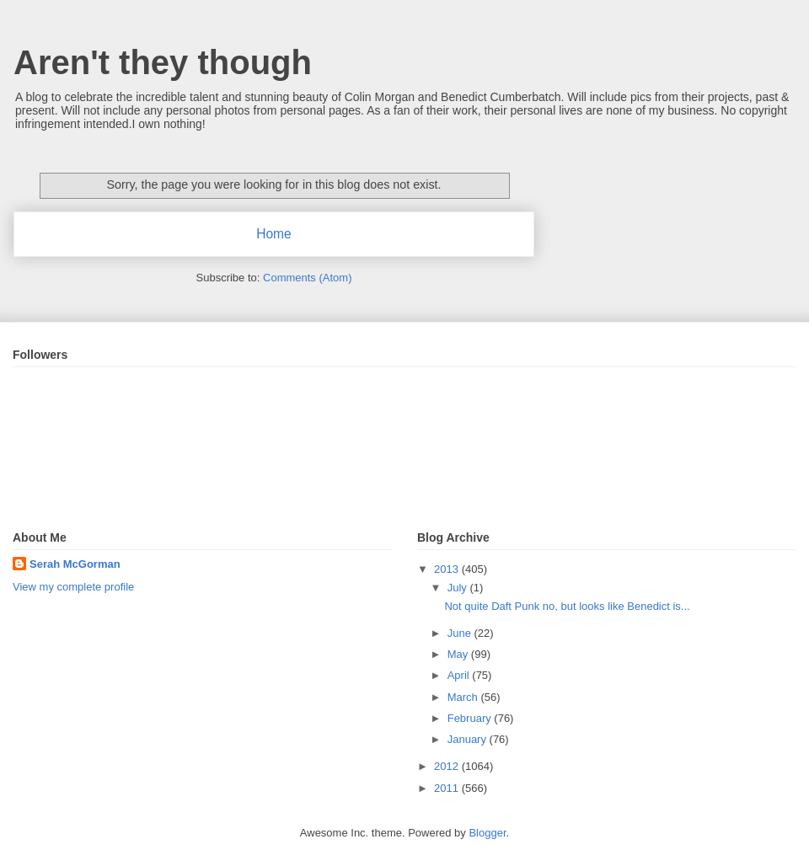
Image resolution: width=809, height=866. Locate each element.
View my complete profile (73, 586)
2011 (448, 788)
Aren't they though (162, 62)
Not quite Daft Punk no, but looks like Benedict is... (566, 606)
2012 (448, 766)
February (471, 718)
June (460, 633)
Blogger (487, 832)
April (460, 675)
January (468, 739)
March (464, 697)
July (458, 587)
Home (274, 234)
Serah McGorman (75, 564)
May (459, 654)
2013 (448, 569)
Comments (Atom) (307, 277)
